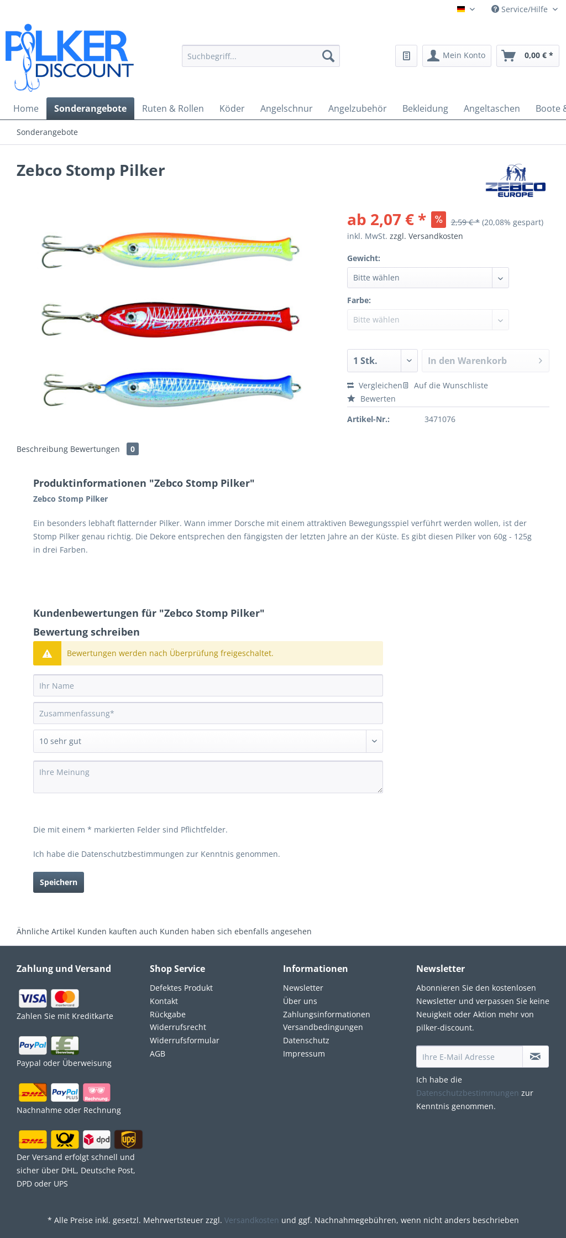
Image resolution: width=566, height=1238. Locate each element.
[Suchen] (328, 56)
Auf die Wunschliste (445, 385)
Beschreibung (42, 449)
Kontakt (164, 1001)
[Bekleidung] (425, 108)
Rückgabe (168, 1014)
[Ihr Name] (208, 685)
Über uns (300, 1001)
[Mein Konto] (456, 56)
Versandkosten (251, 1220)
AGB (157, 1053)
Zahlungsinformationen (326, 1014)
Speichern (58, 882)
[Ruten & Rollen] (173, 108)
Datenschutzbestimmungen (132, 854)
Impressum (304, 1053)
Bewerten (371, 398)
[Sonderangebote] (90, 108)
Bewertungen (104, 449)
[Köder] (232, 108)
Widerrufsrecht (178, 1027)
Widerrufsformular (184, 1040)
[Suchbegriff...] (261, 56)
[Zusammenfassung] (208, 713)
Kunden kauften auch (117, 931)
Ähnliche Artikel (46, 931)
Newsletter (303, 987)
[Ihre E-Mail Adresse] (469, 1056)
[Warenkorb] (527, 56)
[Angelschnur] (287, 108)
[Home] (26, 108)
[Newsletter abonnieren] (535, 1056)
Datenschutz (306, 1040)
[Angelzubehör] (358, 108)
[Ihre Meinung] (208, 777)
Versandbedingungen (323, 1027)
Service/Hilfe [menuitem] (520, 9)
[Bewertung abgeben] (208, 741)
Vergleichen (374, 385)
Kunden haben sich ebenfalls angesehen (236, 931)
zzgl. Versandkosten (426, 236)
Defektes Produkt (181, 987)
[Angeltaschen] (492, 108)
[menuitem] (261, 62)
